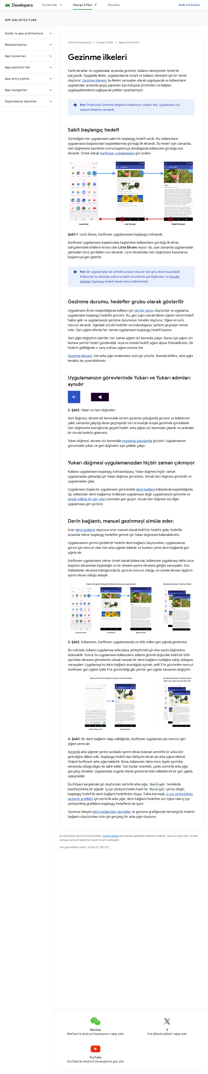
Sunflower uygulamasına (117, 153)
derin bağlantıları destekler (112, 812)
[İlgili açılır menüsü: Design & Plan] (97, 5)
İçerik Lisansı (110, 836)
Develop (114, 5)
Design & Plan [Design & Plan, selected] (82, 5)
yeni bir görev (144, 311)
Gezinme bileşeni (94, 81)
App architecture (21, 20)
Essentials (49, 5)
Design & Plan (105, 42)
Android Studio (189, 5)
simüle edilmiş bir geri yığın (86, 499)
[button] (24, 33)
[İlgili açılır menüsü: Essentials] (62, 5)
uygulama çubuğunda (137, 441)
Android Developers (79, 42)
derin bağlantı (145, 490)
